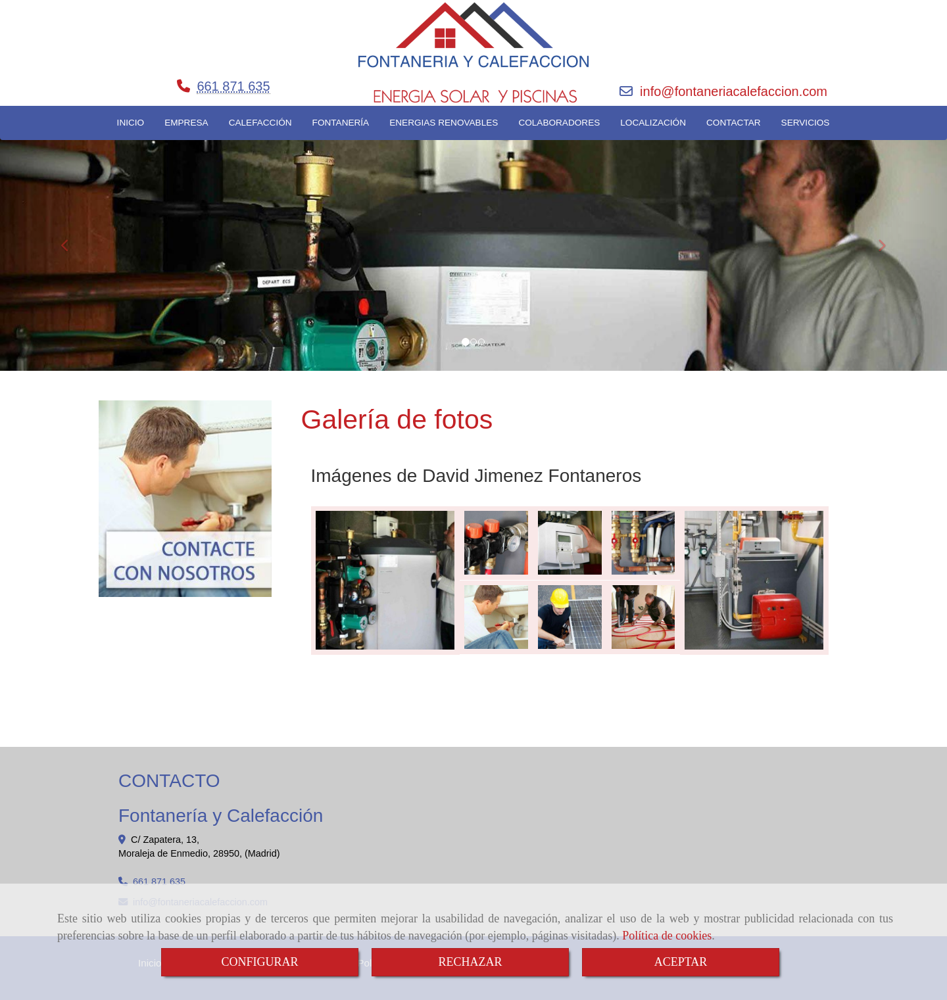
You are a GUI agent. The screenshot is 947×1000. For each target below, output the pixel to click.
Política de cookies (667, 935)
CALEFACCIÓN (260, 123)
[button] (71, 239)
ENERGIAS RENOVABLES (443, 123)
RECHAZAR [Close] (470, 961)
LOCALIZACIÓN (653, 123)
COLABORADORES (559, 123)
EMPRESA (186, 123)
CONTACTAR (733, 123)
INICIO (131, 123)
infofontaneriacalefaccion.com (733, 91)
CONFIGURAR (259, 961)
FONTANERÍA (341, 123)
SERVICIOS (805, 123)
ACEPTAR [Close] (681, 961)
